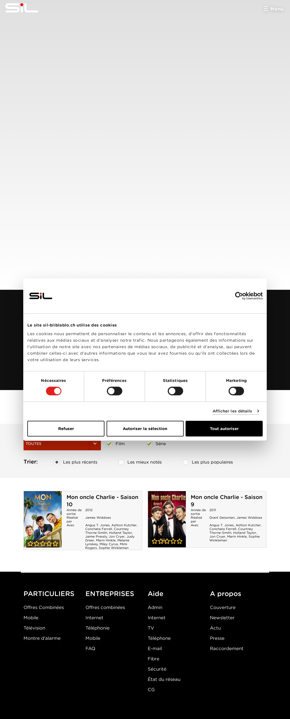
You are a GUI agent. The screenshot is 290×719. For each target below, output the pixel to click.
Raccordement (226, 648)
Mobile (31, 617)
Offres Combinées (44, 607)
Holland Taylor (120, 533)
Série (156, 444)
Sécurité (157, 669)
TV (151, 628)
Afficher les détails (232, 411)
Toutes (62, 443)
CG (151, 689)
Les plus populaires (208, 462)
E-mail (155, 648)
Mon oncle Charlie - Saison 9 (167, 519)
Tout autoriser (224, 428)
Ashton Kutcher (124, 525)
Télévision (34, 628)
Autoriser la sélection (145, 428)
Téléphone (159, 638)
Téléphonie (97, 628)
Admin (155, 607)
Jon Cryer (117, 536)
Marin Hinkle (106, 540)
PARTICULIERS (49, 594)
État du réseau (164, 679)
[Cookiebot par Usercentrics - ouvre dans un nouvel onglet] (239, 296)
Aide (155, 594)
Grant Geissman (222, 517)
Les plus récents (75, 462)
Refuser (66, 428)
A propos (225, 594)
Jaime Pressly (96, 536)
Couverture (223, 607)
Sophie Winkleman (113, 548)
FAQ (90, 648)
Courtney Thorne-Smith (107, 531)
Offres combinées (105, 607)
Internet (94, 617)
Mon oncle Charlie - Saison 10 (43, 519)
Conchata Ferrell (98, 529)
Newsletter (222, 617)
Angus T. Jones (97, 525)
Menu (277, 9)
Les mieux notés (140, 462)
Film (115, 444)
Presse (217, 638)
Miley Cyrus (109, 544)
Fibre (153, 658)
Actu (215, 628)
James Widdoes (98, 517)
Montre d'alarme (42, 638)
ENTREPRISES (109, 594)
